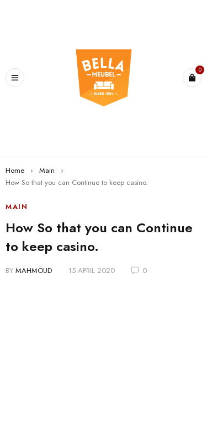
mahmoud (33, 270)
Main (47, 170)
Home (15, 170)
